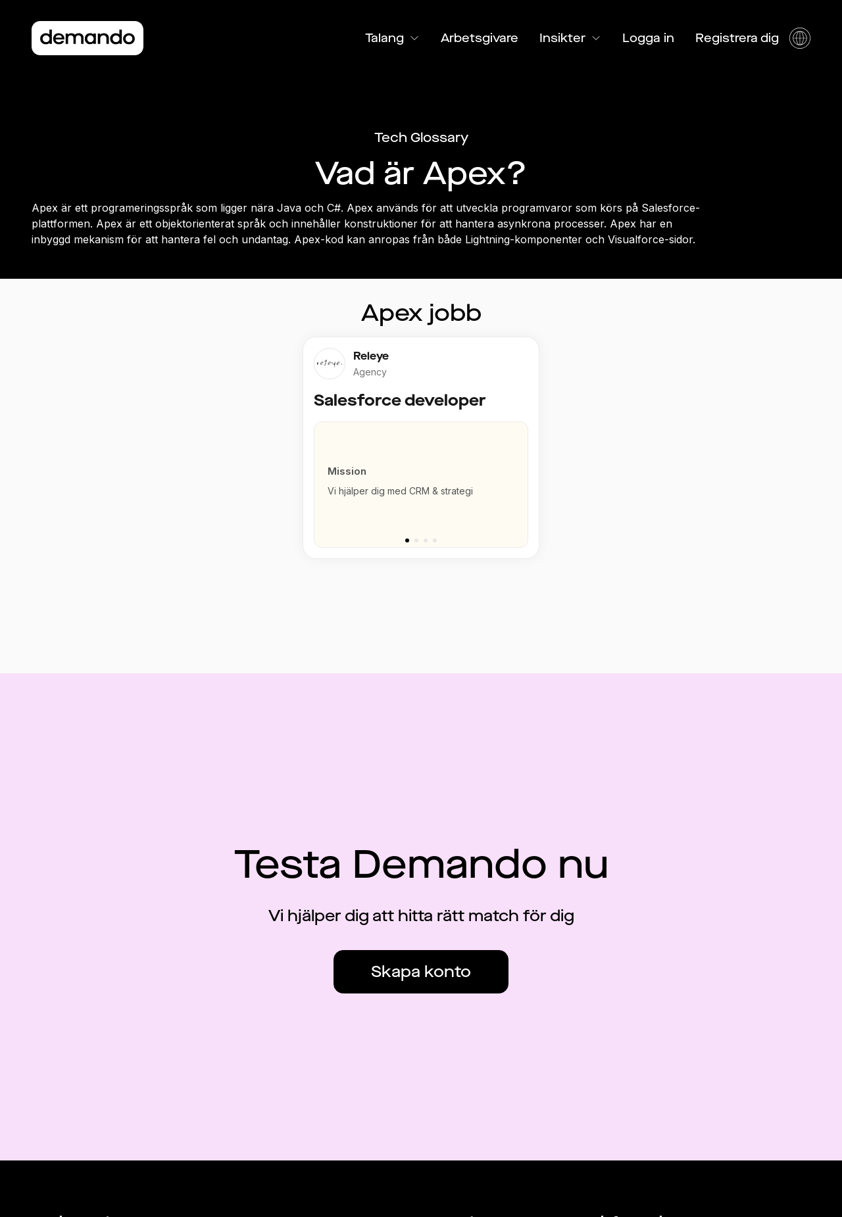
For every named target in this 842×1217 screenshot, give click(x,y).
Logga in (648, 38)
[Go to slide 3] (426, 540)
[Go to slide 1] (407, 540)
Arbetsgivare (479, 38)
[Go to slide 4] (435, 540)
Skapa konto (421, 971)
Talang (392, 38)
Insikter (570, 38)
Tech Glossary (421, 138)
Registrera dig (737, 38)
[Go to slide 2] (416, 540)
